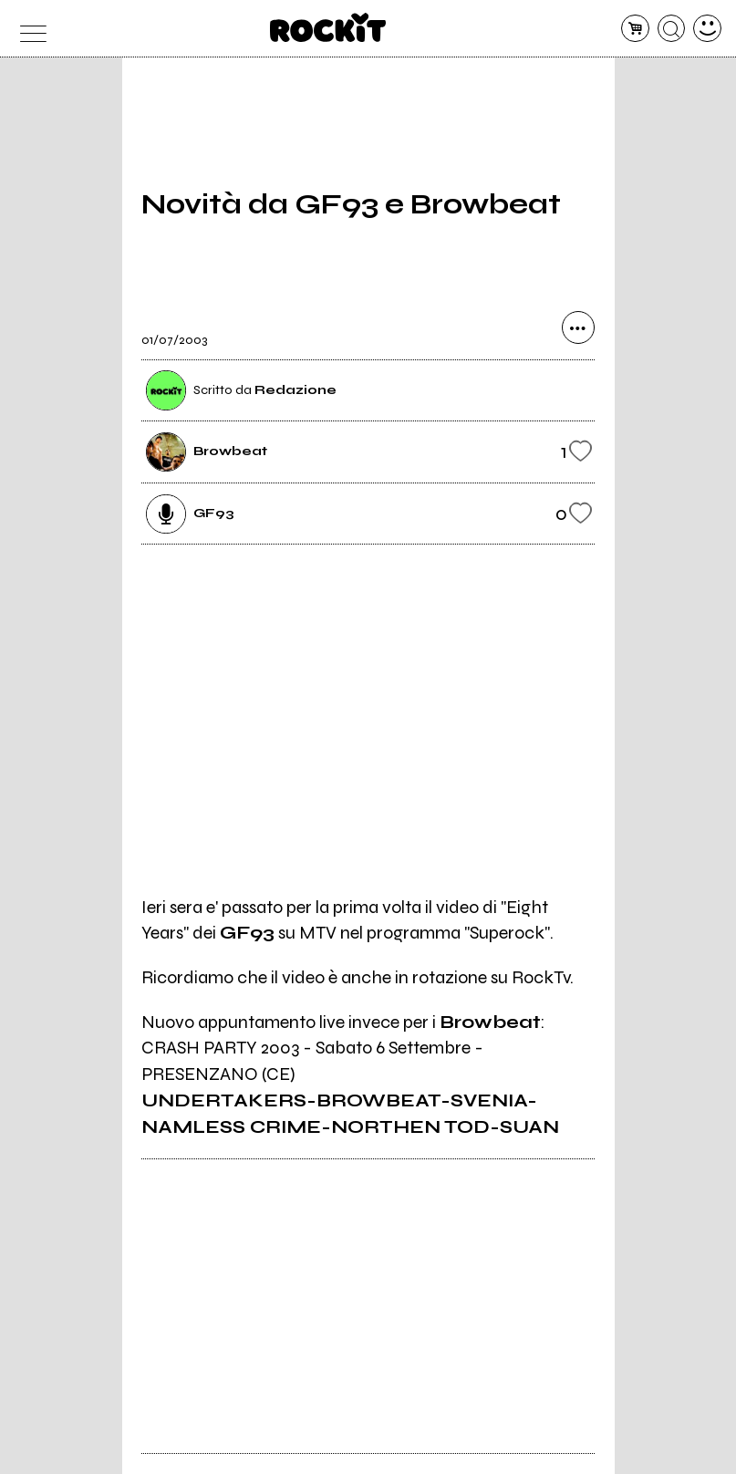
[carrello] (635, 29)
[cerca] (672, 29)
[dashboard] (707, 29)
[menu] (29, 29)
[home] (328, 27)
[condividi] (578, 327)
